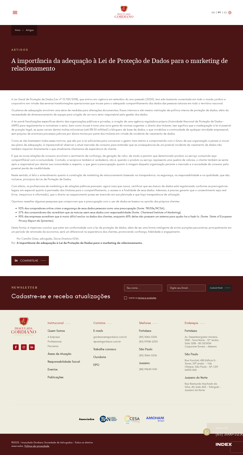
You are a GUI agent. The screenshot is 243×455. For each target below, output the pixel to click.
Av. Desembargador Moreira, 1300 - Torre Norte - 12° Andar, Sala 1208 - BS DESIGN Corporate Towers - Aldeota (202, 341)
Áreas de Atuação (59, 354)
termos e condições (147, 298)
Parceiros (53, 346)
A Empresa (54, 337)
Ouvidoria (99, 357)
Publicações (55, 377)
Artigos (30, 30)
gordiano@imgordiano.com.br (110, 337)
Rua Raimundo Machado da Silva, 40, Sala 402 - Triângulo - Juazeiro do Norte (203, 387)
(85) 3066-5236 (148, 337)
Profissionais (55, 341)
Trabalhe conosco (104, 349)
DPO (96, 365)
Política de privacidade (37, 446)
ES (225, 12)
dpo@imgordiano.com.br (107, 341)
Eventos (53, 369)
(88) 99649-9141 (148, 369)
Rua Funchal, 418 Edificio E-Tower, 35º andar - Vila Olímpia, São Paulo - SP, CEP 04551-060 (201, 365)
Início (17, 30)
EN (213, 12)
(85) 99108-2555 (148, 341)
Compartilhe (30, 260)
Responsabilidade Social (64, 362)
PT (219, 12)
